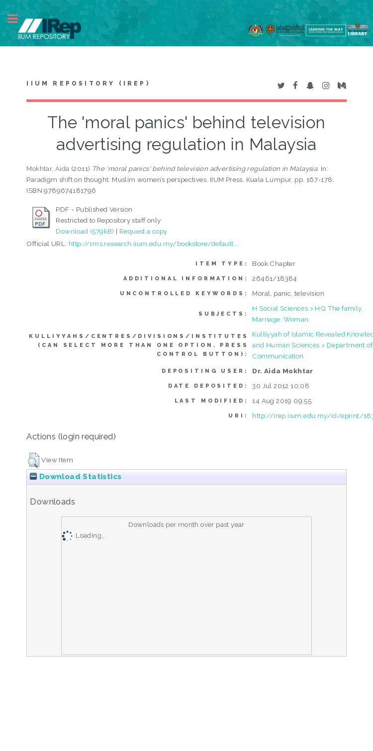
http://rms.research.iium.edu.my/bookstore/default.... (154, 244)
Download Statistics (75, 476)
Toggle (18, 18)
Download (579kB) (85, 231)
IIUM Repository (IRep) (88, 83)
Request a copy (143, 231)
